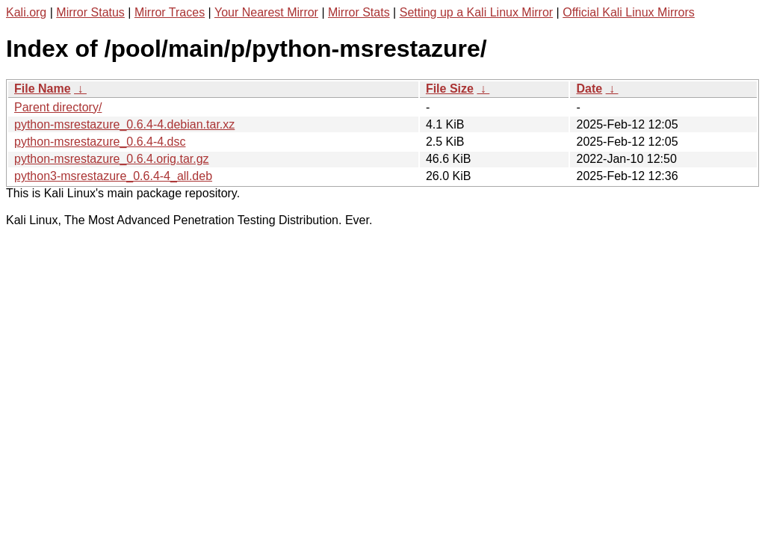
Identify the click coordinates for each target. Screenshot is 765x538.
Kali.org (26, 12)
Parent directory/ (58, 107)
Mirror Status (90, 12)
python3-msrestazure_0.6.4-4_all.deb (113, 176)
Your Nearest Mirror (266, 12)
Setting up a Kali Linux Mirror (476, 12)
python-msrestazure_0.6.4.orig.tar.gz (111, 158)
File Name (42, 88)
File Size (450, 88)
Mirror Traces (169, 12)
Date (589, 88)
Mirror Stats (359, 12)
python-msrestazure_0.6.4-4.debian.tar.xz (124, 124)
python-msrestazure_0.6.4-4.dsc (99, 141)
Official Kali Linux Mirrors (629, 12)
